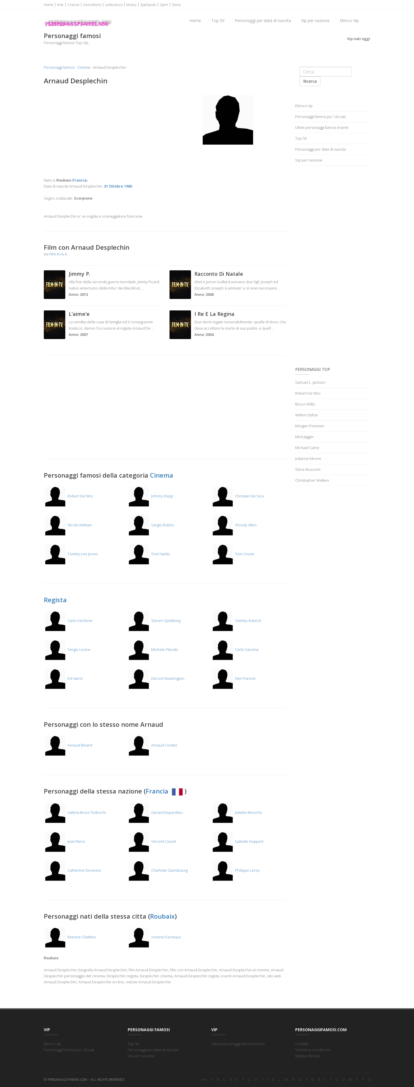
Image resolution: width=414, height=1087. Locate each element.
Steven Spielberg (153, 620)
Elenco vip (304, 105)
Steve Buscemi (307, 469)
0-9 (203, 1079)
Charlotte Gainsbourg (157, 870)
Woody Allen (234, 524)
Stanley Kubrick (236, 620)
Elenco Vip (349, 20)
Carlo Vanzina (235, 649)
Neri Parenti (233, 678)
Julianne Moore (308, 458)
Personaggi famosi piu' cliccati (320, 116)
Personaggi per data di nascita (263, 20)
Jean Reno (64, 841)
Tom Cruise (232, 553)
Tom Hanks (148, 553)
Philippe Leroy (235, 870)
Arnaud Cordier (152, 745)
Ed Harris (63, 678)
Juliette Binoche (236, 812)
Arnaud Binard (68, 745)
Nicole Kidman (68, 524)
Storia (176, 4)
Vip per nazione (315, 20)
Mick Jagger (304, 436)
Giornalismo (92, 4)
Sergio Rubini (150, 524)
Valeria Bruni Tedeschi (75, 812)
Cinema (73, 4)
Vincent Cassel (151, 841)
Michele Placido (152, 649)
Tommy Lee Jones (71, 553)
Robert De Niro (68, 496)
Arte (60, 4)
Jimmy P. (79, 273)
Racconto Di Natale (218, 273)
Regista (55, 599)
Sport (164, 4)
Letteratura (114, 4)
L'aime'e (79, 313)
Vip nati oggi (358, 38)
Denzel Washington (155, 678)
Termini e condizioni (312, 1049)
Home (48, 4)
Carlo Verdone (68, 620)
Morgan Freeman (309, 425)
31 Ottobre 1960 (118, 186)
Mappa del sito (307, 1055)
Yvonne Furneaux (154, 937)
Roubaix (162, 916)
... (143, 288)
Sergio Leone (67, 649)
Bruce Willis (305, 404)
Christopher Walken (312, 480)
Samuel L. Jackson (310, 382)
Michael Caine (307, 447)
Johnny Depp (150, 496)
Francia (165, 791)
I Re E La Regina (214, 313)
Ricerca (310, 81)
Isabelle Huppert (237, 841)
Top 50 (217, 20)
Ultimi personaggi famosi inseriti (321, 127)
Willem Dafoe (306, 415)
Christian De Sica (237, 496)
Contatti (301, 1043)
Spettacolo (148, 4)
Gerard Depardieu (155, 812)
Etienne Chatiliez (70, 937)
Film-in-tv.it (58, 254)
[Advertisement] (102, 131)
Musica (131, 4)
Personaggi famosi (59, 67)
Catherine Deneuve (72, 870)
